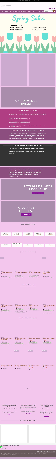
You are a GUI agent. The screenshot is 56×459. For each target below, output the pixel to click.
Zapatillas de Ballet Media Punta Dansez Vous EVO (20, 339)
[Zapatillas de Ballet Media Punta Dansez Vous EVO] (21, 328)
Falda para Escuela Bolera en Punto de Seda (49, 366)
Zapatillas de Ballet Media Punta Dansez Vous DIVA (6, 339)
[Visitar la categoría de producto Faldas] (50, 232)
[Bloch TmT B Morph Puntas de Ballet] (21, 295)
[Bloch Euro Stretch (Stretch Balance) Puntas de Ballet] (49, 295)
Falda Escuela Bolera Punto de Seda (21, 365)
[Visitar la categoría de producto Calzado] (17, 232)
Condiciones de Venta (8, 453)
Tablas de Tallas (30, 453)
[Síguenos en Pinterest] (10, 6)
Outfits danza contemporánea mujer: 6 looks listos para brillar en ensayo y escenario (9, 405)
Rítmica (29, 11)
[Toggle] (1, 448)
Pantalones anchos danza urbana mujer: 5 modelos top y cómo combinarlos (47, 405)
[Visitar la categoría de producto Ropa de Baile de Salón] (17, 243)
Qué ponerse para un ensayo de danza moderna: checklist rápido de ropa (28, 405)
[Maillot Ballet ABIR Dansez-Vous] (35, 328)
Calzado (7, 11)
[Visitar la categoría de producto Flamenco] (28, 232)
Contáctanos (13, 454)
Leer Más (9, 414)
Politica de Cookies (43, 453)
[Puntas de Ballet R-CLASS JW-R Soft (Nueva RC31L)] (7, 295)
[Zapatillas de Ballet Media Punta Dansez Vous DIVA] (7, 328)
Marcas (42, 11)
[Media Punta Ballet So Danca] (35, 295)
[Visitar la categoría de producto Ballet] (6, 232)
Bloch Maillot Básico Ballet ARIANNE (21, 272)
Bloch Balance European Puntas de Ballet (6, 273)
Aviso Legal (36, 453)
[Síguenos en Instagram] (4, 6)
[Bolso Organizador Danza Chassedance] (49, 262)
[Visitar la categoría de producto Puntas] (50, 243)
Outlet (38, 11)
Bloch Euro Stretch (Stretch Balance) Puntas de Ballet (49, 306)
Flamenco (12, 11)
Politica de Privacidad (5, 454)
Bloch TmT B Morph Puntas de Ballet (21, 305)
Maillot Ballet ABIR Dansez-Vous (34, 338)
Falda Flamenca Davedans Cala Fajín (35, 272)
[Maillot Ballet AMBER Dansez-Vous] (49, 328)
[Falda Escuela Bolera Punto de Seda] (21, 355)
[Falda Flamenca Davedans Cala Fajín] (35, 262)
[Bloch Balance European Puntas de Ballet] (7, 262)
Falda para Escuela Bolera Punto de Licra (34, 366)
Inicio (2, 453)
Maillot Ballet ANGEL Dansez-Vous (6, 365)
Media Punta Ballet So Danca (33, 305)
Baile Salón (18, 11)
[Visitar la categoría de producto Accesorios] (6, 243)
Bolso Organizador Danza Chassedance (47, 273)
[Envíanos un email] (8, 6)
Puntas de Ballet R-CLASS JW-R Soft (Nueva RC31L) (7, 306)
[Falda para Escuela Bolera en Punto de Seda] (49, 355)
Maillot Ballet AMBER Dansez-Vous (49, 338)
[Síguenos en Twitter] (6, 6)
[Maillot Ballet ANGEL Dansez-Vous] (7, 355)
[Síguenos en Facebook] (2, 6)
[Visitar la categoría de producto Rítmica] (39, 243)
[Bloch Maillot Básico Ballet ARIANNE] (21, 262)
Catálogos (24, 453)
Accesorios (24, 11)
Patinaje (34, 11)
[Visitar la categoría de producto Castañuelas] (39, 232)
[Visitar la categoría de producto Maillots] (28, 243)
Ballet (2, 11)
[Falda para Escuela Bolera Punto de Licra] (35, 355)
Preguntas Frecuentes (17, 453)
